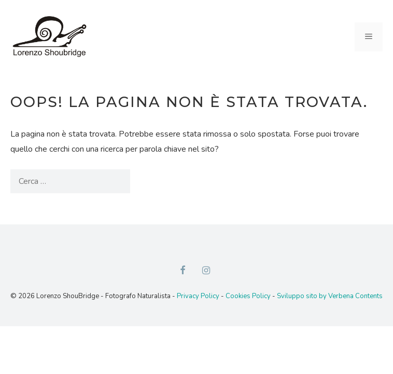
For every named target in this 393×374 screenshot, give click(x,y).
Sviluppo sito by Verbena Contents (330, 296)
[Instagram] (206, 271)
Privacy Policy (198, 296)
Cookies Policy (248, 296)
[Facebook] (182, 271)
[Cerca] (147, 181)
